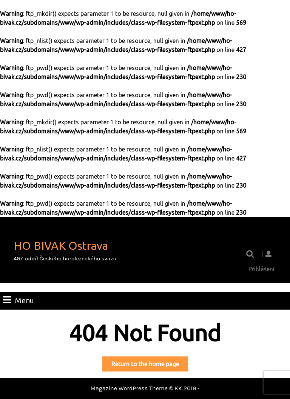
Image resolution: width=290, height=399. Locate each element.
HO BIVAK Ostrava (61, 245)
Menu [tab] (18, 300)
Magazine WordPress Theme (129, 388)
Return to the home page (149, 365)
